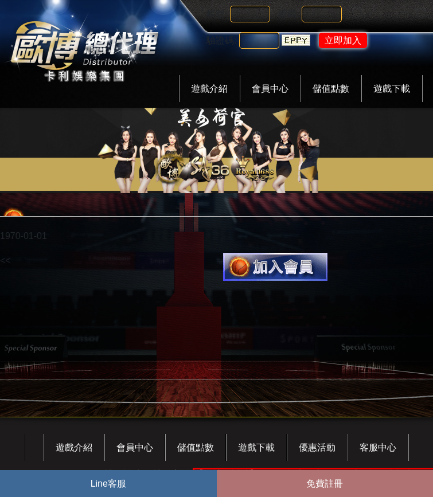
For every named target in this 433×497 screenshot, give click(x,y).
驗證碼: (221, 40)
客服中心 (378, 447)
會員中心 (270, 88)
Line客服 (108, 483)
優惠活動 (317, 447)
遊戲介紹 (209, 88)
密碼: (288, 14)
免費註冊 (324, 483)
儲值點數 (331, 88)
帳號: (216, 14)
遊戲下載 (391, 88)
